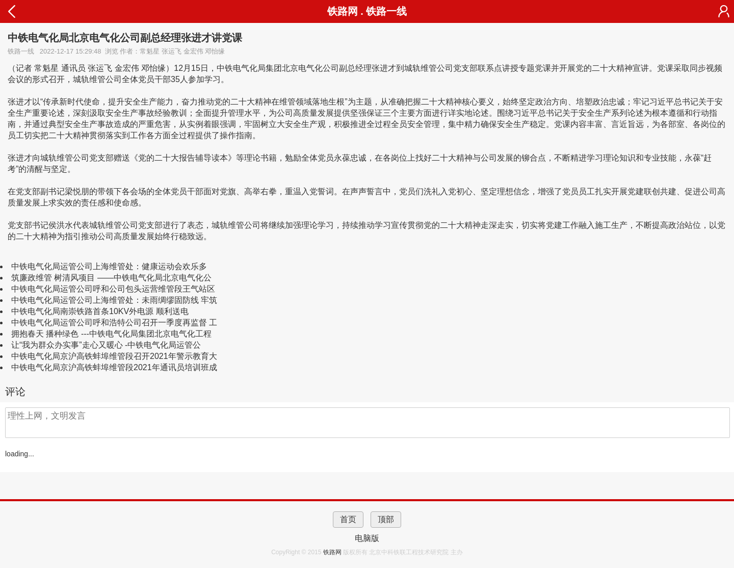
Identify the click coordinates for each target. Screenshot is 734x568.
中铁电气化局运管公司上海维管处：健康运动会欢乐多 (109, 266)
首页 (348, 519)
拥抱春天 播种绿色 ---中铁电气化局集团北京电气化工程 (111, 333)
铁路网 (333, 552)
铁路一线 (386, 11)
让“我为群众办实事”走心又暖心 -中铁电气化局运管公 (106, 345)
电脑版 (367, 538)
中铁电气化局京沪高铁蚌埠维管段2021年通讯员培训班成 (114, 367)
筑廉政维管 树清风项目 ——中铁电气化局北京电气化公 (111, 277)
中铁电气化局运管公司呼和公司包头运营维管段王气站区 (113, 289)
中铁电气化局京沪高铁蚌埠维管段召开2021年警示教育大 (114, 356)
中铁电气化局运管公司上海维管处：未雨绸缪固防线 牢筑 (114, 300)
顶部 (386, 519)
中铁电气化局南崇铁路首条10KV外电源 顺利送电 (100, 311)
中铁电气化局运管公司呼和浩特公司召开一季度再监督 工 (114, 322)
